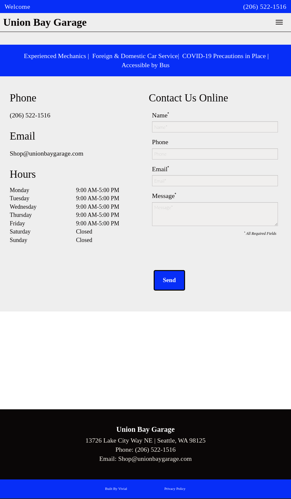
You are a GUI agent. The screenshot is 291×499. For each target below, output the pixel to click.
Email (159, 169)
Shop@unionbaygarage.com (46, 153)
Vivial (122, 489)
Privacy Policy (175, 489)
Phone (160, 141)
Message (163, 195)
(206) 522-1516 (264, 6)
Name (159, 115)
